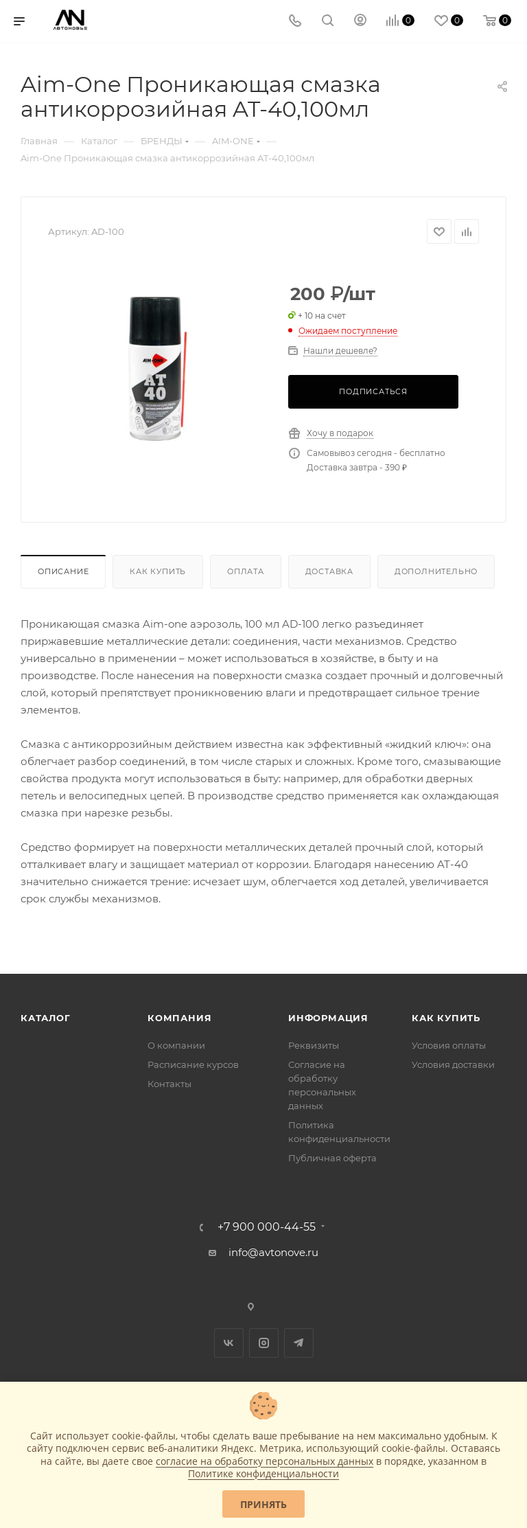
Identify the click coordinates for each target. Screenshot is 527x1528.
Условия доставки (453, 1064)
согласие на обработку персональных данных (264, 1461)
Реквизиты (313, 1045)
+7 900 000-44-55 (267, 1227)
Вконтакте (229, 1343)
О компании (176, 1045)
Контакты (169, 1083)
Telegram (299, 1343)
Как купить (158, 571)
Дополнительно (436, 571)
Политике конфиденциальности (263, 1473)
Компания (179, 1017)
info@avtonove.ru (273, 1252)
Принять (263, 1504)
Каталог (46, 1017)
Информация (328, 1017)
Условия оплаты (449, 1045)
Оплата (245, 571)
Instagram (264, 1343)
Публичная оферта (332, 1157)
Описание (63, 571)
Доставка (329, 571)
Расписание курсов (193, 1064)
